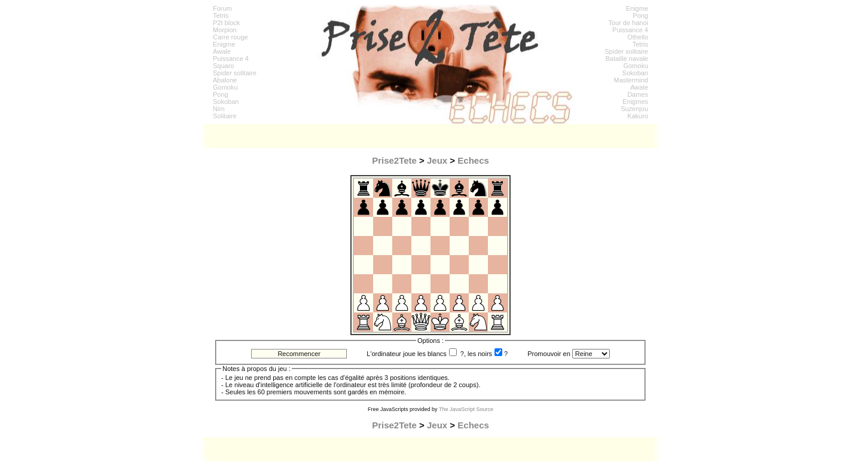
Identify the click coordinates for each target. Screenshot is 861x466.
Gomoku (225, 87)
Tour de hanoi (628, 22)
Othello (637, 37)
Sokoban (226, 101)
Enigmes (635, 101)
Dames (637, 94)
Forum (222, 8)
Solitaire (225, 115)
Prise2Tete (394, 160)
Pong (220, 94)
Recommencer (298, 353)
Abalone (225, 80)
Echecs (473, 160)
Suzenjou (634, 108)
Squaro (223, 65)
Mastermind (631, 80)
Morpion (225, 29)
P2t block (226, 22)
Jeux (437, 160)
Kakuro (637, 115)
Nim (219, 108)
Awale (222, 51)
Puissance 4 (231, 58)
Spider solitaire (235, 72)
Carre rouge (230, 37)
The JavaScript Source (466, 409)
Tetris (220, 15)
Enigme (224, 44)
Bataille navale (626, 58)
